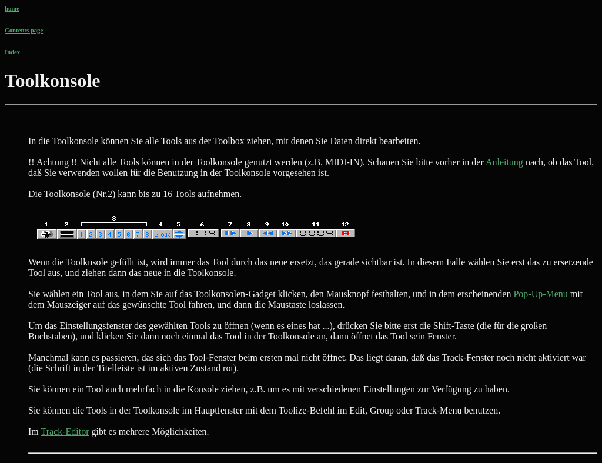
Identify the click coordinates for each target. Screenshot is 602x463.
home (12, 8)
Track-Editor (65, 432)
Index (12, 51)
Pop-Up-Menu (540, 294)
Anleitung (504, 162)
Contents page (24, 30)
